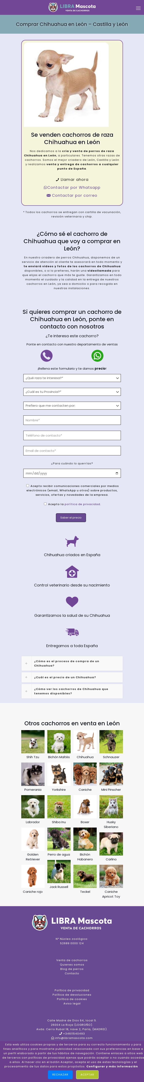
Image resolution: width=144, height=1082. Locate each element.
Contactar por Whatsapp (72, 187)
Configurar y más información (112, 1066)
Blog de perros (72, 969)
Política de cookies (72, 999)
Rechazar (60, 1075)
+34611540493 (74, 1034)
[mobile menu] (138, 8)
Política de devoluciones (72, 995)
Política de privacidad (72, 990)
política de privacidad (82, 504)
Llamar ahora (71, 179)
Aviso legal (72, 1003)
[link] (72, 663)
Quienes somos (72, 965)
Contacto (72, 973)
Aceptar (87, 1075)
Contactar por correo (72, 195)
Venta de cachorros (72, 960)
